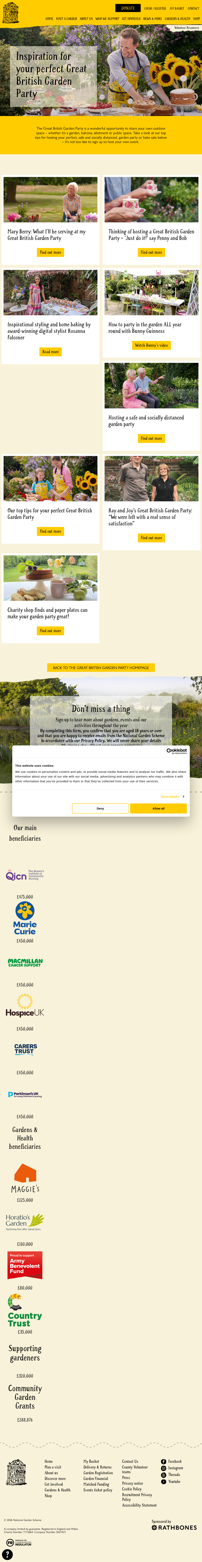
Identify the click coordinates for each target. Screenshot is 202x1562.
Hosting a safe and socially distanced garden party (146, 421)
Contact (193, 9)
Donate (128, 8)
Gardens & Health (177, 19)
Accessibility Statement (139, 1505)
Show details (170, 796)
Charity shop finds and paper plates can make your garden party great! (47, 613)
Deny (100, 808)
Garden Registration (98, 1473)
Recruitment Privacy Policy (137, 1497)
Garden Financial (95, 1478)
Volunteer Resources (186, 28)
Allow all (158, 808)
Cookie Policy (132, 1489)
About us (51, 1473)
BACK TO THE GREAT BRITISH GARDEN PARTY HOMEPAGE (101, 667)
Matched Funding (96, 1484)
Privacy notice (132, 1483)
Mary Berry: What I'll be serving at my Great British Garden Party (46, 235)
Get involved (131, 19)
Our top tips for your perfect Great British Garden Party (49, 514)
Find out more (50, 252)
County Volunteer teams (135, 1470)
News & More (152, 19)
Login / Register (155, 9)
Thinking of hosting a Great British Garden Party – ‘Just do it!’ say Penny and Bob (151, 235)
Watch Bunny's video (151, 345)
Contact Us (130, 1461)
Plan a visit (53, 1467)
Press (126, 1477)
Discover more (55, 1478)
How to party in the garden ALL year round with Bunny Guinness (144, 328)
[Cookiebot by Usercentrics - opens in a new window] (169, 751)
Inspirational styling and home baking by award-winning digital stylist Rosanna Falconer (49, 331)
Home (49, 19)
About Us (86, 19)
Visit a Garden (66, 19)
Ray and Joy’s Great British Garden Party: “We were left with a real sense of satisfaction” (150, 517)
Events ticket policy (97, 1490)
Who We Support (107, 19)
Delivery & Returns (97, 1467)
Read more (50, 352)
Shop (196, 19)
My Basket (177, 9)
